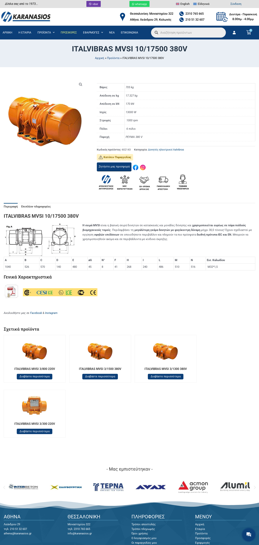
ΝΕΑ (112, 32)
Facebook (36, 313)
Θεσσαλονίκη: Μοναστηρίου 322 (151, 13)
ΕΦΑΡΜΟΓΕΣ (93, 32)
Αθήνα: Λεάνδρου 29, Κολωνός (150, 19)
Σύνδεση (236, 4)
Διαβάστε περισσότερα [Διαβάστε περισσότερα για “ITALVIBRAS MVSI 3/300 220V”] (225, 376)
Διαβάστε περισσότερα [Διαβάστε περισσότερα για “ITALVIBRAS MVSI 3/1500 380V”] (98, 376)
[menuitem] (182, 4)
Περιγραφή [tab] (11, 206)
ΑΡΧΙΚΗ (7, 32)
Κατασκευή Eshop (206, 536)
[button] (80, 84)
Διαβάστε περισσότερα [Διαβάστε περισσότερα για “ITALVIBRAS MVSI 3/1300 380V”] (161, 376)
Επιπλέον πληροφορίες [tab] (36, 206)
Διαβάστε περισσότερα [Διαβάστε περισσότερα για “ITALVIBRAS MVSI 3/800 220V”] (34, 376)
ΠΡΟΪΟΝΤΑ (46, 32)
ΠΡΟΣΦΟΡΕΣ (69, 32)
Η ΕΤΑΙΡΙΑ (24, 32)
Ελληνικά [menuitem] (203, 4)
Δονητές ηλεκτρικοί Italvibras (166, 149)
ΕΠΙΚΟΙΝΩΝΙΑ (129, 32)
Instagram (51, 313)
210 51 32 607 (194, 19)
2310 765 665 (194, 13)
